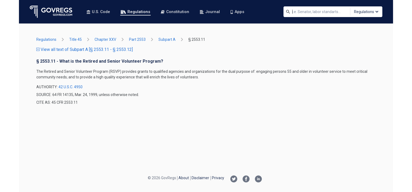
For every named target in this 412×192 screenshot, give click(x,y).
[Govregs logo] (51, 11)
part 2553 (137, 39)
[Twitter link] (233, 179)
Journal (210, 11)
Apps (237, 11)
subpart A (167, 39)
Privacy (218, 178)
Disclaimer (200, 178)
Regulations (135, 11)
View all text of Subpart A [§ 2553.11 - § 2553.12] (84, 49)
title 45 (75, 39)
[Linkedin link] (258, 179)
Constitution (175, 11)
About (183, 178)
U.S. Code (98, 11)
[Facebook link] (246, 179)
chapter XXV (105, 39)
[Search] (288, 12)
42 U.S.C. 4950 (71, 87)
